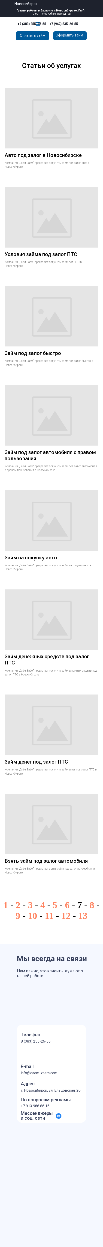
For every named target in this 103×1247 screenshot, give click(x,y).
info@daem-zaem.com (39, 1073)
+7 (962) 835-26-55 (63, 24)
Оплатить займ (32, 35)
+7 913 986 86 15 (35, 1106)
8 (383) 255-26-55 (36, 1041)
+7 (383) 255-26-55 (32, 24)
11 (49, 916)
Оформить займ (69, 35)
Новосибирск (25, 4)
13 (83, 916)
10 (32, 916)
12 (65, 916)
